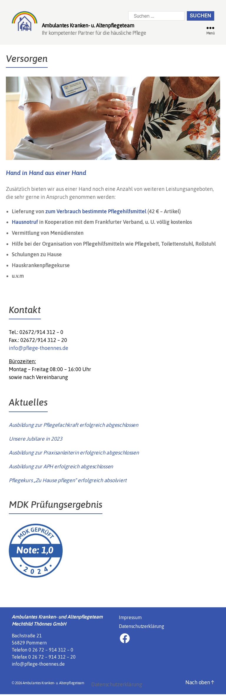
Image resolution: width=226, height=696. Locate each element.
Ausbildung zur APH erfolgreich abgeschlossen (61, 468)
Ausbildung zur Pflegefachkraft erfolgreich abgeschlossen (73, 427)
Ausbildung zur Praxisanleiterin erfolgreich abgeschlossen (74, 454)
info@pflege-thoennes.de (38, 350)
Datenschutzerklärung (141, 628)
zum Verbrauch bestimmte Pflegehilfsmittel (95, 213)
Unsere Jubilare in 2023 (35, 440)
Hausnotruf (25, 224)
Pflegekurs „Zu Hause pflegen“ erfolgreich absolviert (68, 482)
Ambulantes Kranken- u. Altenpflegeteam (53, 685)
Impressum (130, 619)
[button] (13, 683)
